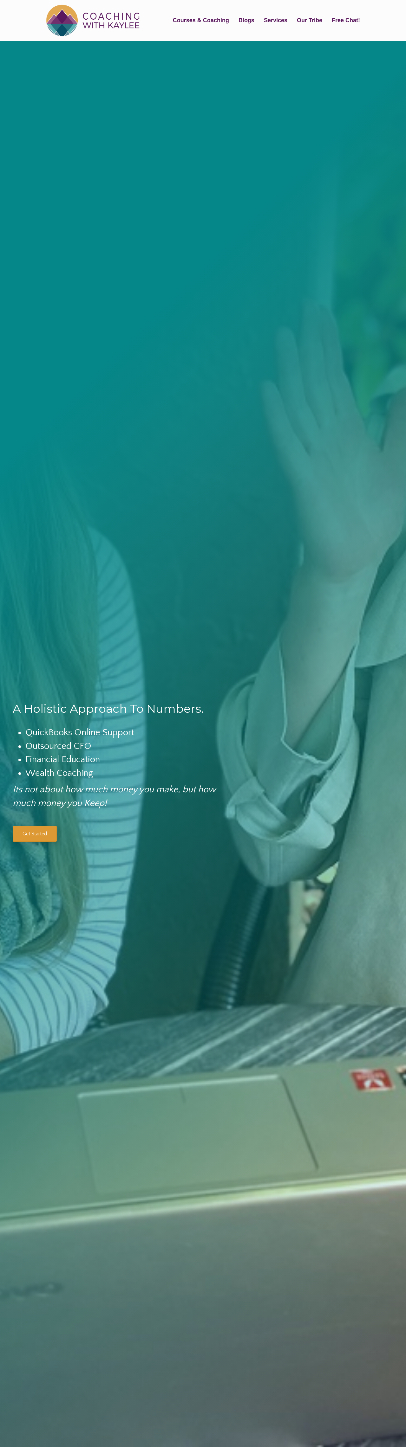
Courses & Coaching (201, 20)
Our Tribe (309, 20)
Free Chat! (346, 20)
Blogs (246, 20)
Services (275, 20)
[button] (35, 834)
